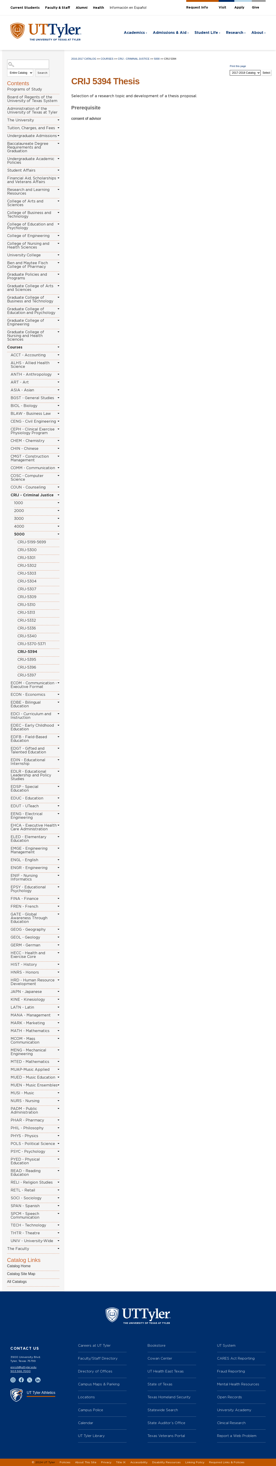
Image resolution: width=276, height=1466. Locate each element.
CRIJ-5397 (26, 675)
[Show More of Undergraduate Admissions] (58, 135)
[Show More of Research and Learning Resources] (58, 189)
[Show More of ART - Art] (58, 382)
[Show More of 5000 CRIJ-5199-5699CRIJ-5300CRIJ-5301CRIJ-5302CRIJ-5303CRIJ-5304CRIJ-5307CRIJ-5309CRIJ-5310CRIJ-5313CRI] (58, 534)
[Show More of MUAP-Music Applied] (58, 1069)
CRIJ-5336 (26, 628)
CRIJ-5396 (26, 667)
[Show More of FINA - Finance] (58, 898)
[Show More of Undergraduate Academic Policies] (58, 158)
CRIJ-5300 (27, 550)
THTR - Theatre (25, 1233)
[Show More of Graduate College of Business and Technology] (58, 297)
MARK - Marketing (28, 1023)
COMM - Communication (33, 468)
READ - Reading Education (26, 1172)
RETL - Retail (23, 1190)
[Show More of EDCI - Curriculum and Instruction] (58, 713)
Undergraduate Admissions (32, 136)
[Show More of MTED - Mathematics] (58, 1061)
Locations (86, 1397)
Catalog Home (19, 1266)
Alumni (81, 7)
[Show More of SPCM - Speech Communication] (58, 1213)
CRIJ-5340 (27, 636)
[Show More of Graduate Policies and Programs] (58, 274)
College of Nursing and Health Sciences (28, 245)
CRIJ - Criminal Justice (32, 495)
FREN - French (24, 906)
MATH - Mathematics (30, 1031)
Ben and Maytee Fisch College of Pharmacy (27, 265)
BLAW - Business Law (31, 414)
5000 (19, 534)
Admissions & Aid (169, 33)
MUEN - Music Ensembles (34, 1085)
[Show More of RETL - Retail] (58, 1190)
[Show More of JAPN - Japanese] (58, 991)
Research (234, 33)
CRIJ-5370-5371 (31, 644)
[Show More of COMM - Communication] (58, 467)
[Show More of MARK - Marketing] (58, 1022)
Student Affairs (21, 170)
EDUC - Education (27, 798)
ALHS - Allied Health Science (30, 365)
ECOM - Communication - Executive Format (34, 685)
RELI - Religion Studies (32, 1182)
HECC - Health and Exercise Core (28, 955)
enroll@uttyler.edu (23, 1367)
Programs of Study (24, 89)
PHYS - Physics (24, 1136)
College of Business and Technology (29, 214)
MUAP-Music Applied (30, 1069)
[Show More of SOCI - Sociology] (58, 1197)
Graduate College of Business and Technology (30, 299)
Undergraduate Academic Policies (30, 160)
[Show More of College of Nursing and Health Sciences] (58, 243)
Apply (239, 7)
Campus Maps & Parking (98, 1384)
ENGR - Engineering (29, 868)
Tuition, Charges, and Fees (31, 128)
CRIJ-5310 (26, 605)
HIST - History (24, 964)
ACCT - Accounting (28, 355)
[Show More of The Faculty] (58, 1248)
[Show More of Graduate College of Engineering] (58, 320)
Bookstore (157, 1345)
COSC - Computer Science (27, 477)
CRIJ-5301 (26, 558)
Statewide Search (163, 1410)
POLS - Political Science (33, 1144)
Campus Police (90, 1410)
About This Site (85, 1462)
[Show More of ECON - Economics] (58, 694)
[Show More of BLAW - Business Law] (58, 413)
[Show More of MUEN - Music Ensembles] (58, 1085)
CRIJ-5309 (26, 597)
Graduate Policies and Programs (27, 276)
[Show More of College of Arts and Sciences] (58, 201)
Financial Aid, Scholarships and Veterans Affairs (31, 180)
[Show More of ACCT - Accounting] (58, 354)
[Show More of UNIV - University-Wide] (58, 1240)
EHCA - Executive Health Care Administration (34, 827)
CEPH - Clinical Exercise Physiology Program (33, 431)
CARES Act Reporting (236, 1358)
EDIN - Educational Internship (28, 762)
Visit (222, 7)
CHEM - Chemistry (27, 441)
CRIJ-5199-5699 (31, 542)
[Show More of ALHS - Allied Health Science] (58, 362)
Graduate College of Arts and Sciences (30, 288)
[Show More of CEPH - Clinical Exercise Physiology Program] (58, 429)
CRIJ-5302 (26, 566)
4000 (19, 526)
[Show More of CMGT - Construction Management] (58, 456)
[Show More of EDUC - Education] (58, 798)
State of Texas (160, 1384)
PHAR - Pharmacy (27, 1120)
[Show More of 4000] (58, 526)
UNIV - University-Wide (32, 1241)
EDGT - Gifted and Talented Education (28, 750)
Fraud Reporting (231, 1371)
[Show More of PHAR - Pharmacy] (58, 1120)
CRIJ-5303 (26, 573)
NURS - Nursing (25, 1101)
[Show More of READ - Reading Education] (58, 1170)
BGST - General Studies (32, 398)
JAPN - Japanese (26, 992)
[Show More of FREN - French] (58, 906)
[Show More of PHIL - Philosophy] (58, 1127)
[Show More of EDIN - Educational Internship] (58, 759)
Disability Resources (166, 1462)
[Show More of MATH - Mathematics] (58, 1030)
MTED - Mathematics (30, 1062)
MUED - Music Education (33, 1077)
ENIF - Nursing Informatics (24, 877)
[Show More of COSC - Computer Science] (58, 475)
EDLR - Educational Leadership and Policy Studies (31, 775)
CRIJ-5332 (26, 620)
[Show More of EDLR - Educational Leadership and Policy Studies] (58, 771)
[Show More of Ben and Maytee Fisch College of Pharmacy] (58, 262)
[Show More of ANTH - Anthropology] (58, 374)
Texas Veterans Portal (166, 1435)
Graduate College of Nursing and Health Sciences (25, 335)
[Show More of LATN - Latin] (58, 1007)
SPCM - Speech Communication (25, 1215)
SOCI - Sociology (26, 1198)
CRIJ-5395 (26, 659)
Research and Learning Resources (28, 191)
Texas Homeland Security (169, 1397)
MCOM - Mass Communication (25, 1040)
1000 (18, 503)
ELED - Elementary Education (28, 839)
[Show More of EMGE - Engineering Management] (58, 848)
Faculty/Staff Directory (98, 1358)
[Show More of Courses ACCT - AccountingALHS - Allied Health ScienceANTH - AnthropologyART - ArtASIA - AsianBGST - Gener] (58, 347)
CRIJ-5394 (27, 652)
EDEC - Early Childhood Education (32, 727)
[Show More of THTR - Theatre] (58, 1232)
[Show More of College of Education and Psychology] (58, 224)
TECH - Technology (28, 1225)
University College (24, 255)
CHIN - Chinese (24, 449)
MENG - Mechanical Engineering (28, 1052)
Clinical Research (231, 1423)
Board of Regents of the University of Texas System (32, 99)
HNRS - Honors (25, 972)
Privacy (106, 1462)
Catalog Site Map (21, 1274)
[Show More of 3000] (58, 518)
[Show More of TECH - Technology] (58, 1225)
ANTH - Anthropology (31, 374)
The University (20, 120)
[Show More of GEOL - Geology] (58, 937)
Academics (134, 33)
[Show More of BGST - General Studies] (58, 397)
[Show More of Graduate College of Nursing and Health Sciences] (58, 331)
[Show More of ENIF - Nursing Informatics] (58, 875)
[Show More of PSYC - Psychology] (58, 1151)
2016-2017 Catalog (83, 58)
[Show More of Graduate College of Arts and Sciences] (58, 285)
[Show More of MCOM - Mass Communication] (58, 1038)
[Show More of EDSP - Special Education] (58, 786)
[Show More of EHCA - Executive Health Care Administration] (58, 825)
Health (98, 7)
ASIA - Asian (22, 390)
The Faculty (18, 1249)
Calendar (85, 1423)
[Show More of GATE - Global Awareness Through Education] (58, 914)
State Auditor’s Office (166, 1423)
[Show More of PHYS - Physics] (58, 1135)
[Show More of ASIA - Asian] (58, 389)
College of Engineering (28, 236)
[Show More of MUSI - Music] (58, 1092)
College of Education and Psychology (30, 226)
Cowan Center (160, 1358)
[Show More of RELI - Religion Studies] (58, 1182)
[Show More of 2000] (58, 510)
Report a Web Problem (236, 1435)
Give (255, 7)
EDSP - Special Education (24, 788)
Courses (14, 347)
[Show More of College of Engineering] (58, 235)
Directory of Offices (95, 1371)
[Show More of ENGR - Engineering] (58, 867)
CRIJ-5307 (26, 589)
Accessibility (139, 1462)
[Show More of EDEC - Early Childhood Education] (58, 725)
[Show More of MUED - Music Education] (58, 1077)
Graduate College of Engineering (25, 322)
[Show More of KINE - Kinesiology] (58, 999)
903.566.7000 (20, 1371)
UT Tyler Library (91, 1435)
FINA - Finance (24, 899)
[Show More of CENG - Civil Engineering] (58, 421)
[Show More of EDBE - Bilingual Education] (58, 702)
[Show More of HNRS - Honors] (58, 972)
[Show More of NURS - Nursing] (58, 1100)
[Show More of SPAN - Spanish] (58, 1205)
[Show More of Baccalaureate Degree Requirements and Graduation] (58, 143)
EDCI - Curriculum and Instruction (31, 716)
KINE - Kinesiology (28, 999)
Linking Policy (194, 1462)
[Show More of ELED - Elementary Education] (58, 836)
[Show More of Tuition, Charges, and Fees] (58, 127)
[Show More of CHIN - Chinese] (58, 448)
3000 (19, 519)
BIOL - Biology (24, 406)
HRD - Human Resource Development (33, 982)
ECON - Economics (28, 694)
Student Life (206, 33)
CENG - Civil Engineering (33, 421)
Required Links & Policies (226, 1462)
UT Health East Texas (166, 1371)
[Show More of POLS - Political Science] (58, 1143)
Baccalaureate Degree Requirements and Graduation (27, 147)
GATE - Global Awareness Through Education (29, 918)
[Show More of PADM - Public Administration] (58, 1108)
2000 (19, 511)
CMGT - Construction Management (30, 458)
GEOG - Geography (28, 929)
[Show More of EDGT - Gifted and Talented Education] (58, 748)
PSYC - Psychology (28, 1151)
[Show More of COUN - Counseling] (58, 487)
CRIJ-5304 (27, 581)
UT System (226, 1345)
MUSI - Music (22, 1093)
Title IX (121, 1462)
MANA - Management (31, 1015)
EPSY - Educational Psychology (28, 889)
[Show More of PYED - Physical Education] (58, 1159)
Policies (65, 1462)
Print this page (238, 66)
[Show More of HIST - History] (58, 964)
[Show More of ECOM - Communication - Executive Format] (58, 682)
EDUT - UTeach (25, 806)
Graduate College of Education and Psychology (31, 311)
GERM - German (25, 945)
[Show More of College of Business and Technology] (58, 212)
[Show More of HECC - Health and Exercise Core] (58, 952)
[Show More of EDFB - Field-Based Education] (58, 736)
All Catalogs (17, 1282)
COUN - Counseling (28, 487)
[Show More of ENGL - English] (58, 859)
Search (42, 72)
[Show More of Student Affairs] (58, 170)
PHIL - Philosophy (27, 1128)
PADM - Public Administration (24, 1110)
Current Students (25, 7)
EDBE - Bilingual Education (26, 704)
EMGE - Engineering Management (29, 850)
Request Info (197, 7)
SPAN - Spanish (25, 1206)
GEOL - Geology (25, 937)
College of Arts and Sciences (25, 203)
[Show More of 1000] (58, 502)
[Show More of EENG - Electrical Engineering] (58, 813)
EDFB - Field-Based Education (29, 739)
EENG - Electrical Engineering (27, 815)
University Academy (234, 1410)
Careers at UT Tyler (94, 1345)
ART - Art (20, 382)
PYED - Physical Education (25, 1161)
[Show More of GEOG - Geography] (58, 929)
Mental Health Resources (238, 1384)
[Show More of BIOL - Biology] (58, 405)
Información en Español (128, 7)
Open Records (229, 1397)
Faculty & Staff (57, 7)
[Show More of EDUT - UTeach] (58, 805)
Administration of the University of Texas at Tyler (32, 110)
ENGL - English (24, 860)
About (257, 33)
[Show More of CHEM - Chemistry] (58, 440)
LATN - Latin (22, 1007)
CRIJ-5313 (26, 612)
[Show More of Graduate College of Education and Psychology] (58, 308)
